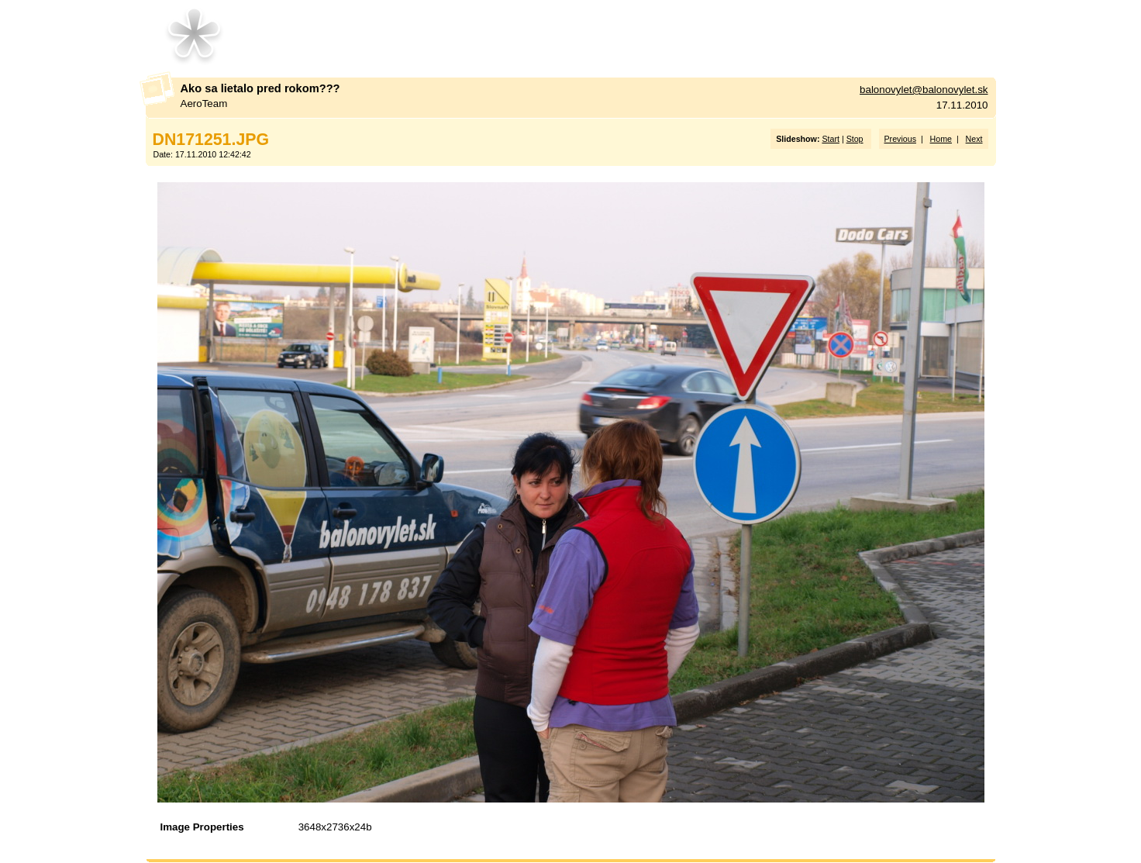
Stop (855, 138)
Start (830, 138)
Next (974, 138)
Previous (900, 138)
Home (941, 138)
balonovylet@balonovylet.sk (924, 89)
